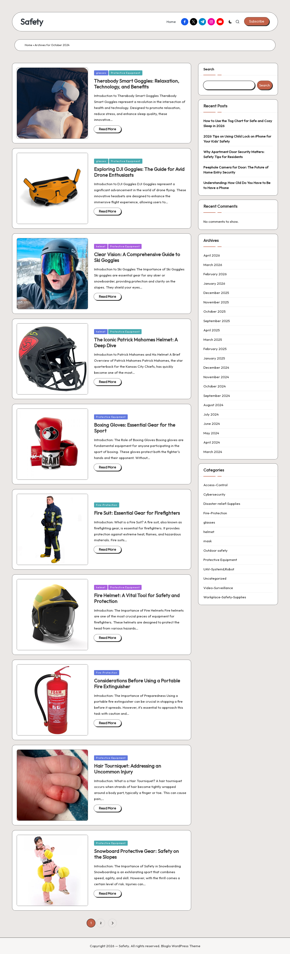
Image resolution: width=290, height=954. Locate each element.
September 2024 (216, 395)
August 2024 (213, 405)
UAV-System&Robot (218, 569)
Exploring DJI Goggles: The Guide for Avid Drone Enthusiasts (139, 172)
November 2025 (216, 302)
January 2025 (214, 358)
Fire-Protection (106, 504)
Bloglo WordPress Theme (180, 946)
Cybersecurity (214, 494)
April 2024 (211, 442)
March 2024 (212, 452)
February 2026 (215, 274)
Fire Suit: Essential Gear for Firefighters (137, 513)
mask (207, 541)
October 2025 (214, 311)
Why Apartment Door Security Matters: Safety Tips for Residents (233, 154)
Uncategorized (214, 578)
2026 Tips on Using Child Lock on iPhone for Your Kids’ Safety (237, 139)
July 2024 (211, 414)
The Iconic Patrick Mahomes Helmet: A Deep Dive (136, 342)
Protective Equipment (126, 72)
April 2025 (211, 330)
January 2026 (214, 283)
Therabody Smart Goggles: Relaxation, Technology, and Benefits (136, 84)
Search (208, 69)
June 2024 (211, 423)
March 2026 (212, 265)
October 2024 (214, 386)
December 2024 (216, 367)
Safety (31, 21)
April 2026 (211, 255)
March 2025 (212, 339)
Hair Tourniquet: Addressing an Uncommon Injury (127, 769)
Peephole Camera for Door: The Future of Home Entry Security (235, 170)
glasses (101, 72)
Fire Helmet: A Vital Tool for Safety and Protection (137, 598)
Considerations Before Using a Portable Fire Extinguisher (137, 683)
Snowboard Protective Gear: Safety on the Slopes (136, 854)
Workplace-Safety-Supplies (224, 597)
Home (28, 45)
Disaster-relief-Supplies (221, 503)
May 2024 (211, 433)
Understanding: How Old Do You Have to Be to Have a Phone (236, 185)
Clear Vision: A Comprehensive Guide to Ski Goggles (137, 257)
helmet (101, 246)
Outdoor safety (215, 550)
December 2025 (216, 293)
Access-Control (215, 485)
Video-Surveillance (218, 588)
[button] (256, 21)
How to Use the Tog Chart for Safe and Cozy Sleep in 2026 (237, 123)
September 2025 (216, 321)
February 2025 (215, 349)
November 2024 (216, 377)
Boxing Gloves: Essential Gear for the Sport (134, 428)
